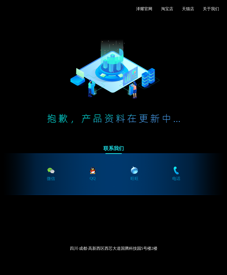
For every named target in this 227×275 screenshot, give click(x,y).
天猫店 (188, 9)
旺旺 (134, 173)
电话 (176, 173)
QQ (92, 173)
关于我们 (211, 9)
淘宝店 (167, 9)
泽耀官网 (144, 9)
